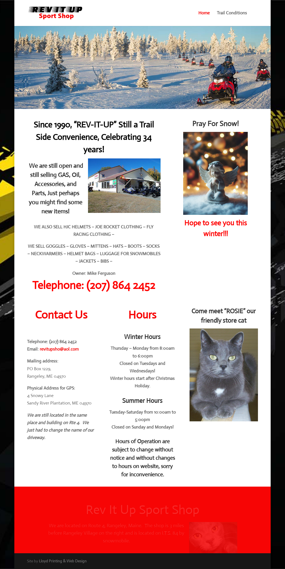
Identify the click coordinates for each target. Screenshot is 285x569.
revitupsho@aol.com (59, 349)
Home (204, 13)
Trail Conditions (232, 13)
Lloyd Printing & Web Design (63, 560)
